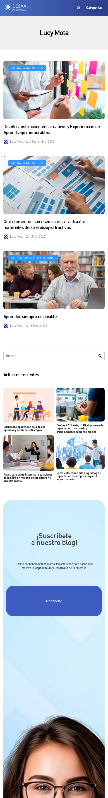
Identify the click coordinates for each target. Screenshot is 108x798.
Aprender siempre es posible (30, 318)
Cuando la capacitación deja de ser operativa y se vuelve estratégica (24, 428)
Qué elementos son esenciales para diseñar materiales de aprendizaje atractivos (44, 226)
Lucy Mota (16, 141)
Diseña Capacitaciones (27, 67)
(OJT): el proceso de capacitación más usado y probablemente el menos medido (79, 428)
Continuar (54, 601)
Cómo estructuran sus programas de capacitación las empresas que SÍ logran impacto (78, 476)
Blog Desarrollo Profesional (33, 259)
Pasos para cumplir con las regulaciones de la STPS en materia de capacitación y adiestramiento (28, 478)
